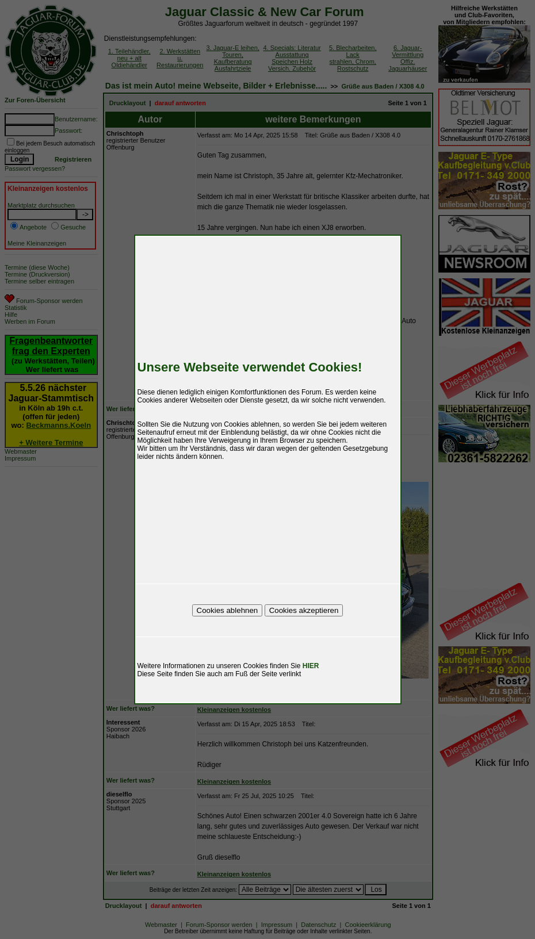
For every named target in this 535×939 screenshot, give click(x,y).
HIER (311, 666)
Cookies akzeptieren (304, 610)
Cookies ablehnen (227, 610)
